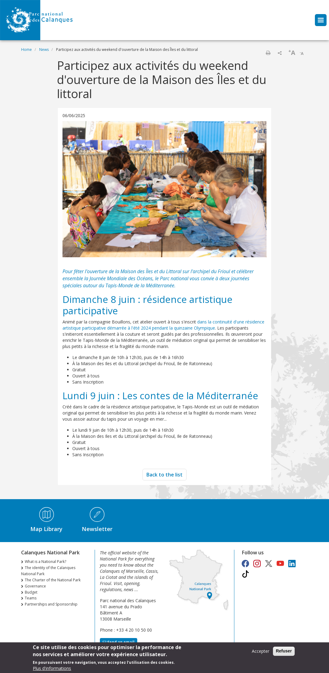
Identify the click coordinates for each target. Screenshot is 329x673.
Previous (76, 190)
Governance (35, 586)
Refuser (284, 651)
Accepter (260, 651)
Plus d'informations (52, 668)
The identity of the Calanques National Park (48, 570)
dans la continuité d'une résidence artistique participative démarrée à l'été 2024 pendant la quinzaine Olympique (163, 325)
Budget (31, 592)
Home (26, 49)
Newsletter (97, 529)
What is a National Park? (45, 561)
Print (268, 53)
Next (253, 190)
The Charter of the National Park (53, 580)
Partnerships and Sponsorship (51, 604)
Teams (30, 598)
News (44, 49)
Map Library (46, 529)
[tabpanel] (164, 190)
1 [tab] (248, 253)
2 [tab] (254, 253)
